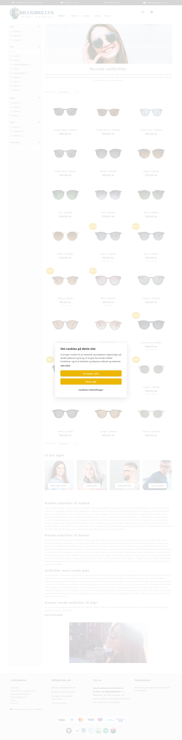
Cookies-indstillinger (90, 385)
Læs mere (65, 369)
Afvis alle (106, 377)
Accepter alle (75, 377)
